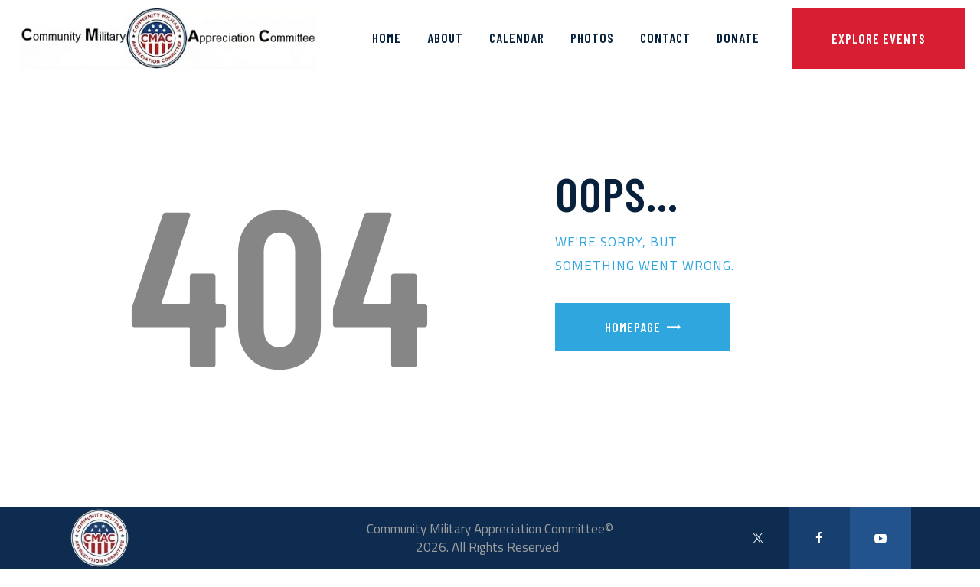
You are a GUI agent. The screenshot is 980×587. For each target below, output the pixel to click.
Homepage (633, 326)
